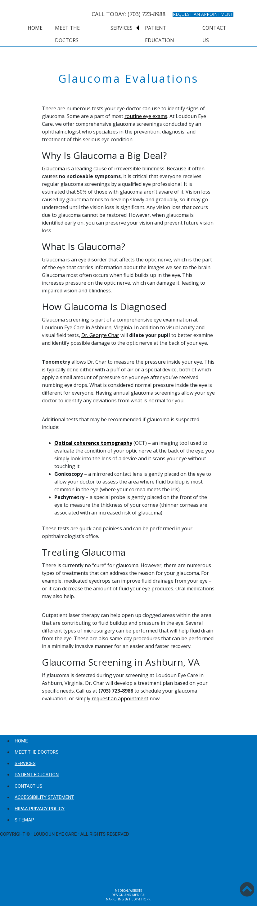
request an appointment (120, 698)
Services (121, 27)
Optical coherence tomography (93, 443)
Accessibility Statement (44, 797)
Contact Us (214, 34)
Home (35, 27)
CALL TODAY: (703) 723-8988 (128, 14)
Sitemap (24, 820)
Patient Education (159, 34)
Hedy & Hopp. (140, 899)
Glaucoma (53, 168)
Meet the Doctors (67, 34)
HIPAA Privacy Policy (40, 809)
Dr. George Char (100, 335)
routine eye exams (145, 116)
